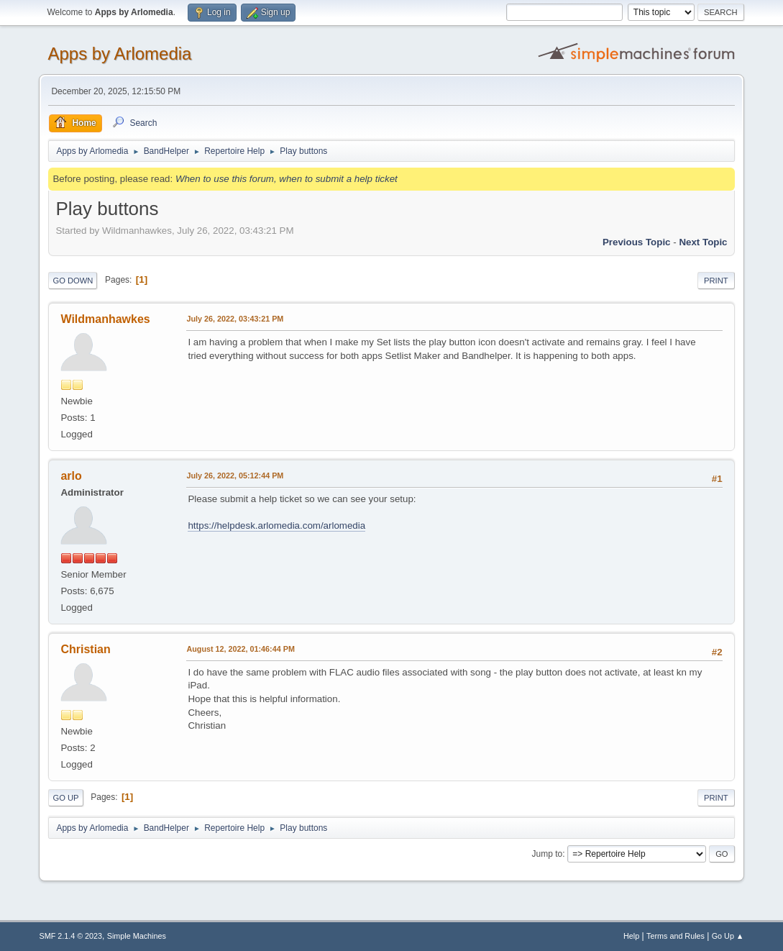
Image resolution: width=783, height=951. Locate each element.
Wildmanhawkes (105, 319)
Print (716, 280)
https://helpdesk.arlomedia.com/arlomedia (276, 525)
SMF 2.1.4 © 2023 (70, 936)
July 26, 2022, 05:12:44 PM (234, 475)
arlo (70, 476)
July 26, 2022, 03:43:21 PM (234, 318)
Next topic (703, 242)
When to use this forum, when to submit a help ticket (286, 178)
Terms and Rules (675, 936)
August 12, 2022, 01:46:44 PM (240, 649)
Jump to (547, 854)
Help (631, 936)
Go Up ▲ (728, 936)
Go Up (65, 797)
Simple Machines (136, 936)
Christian (85, 649)
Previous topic (637, 242)
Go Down (72, 280)
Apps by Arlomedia (119, 53)
